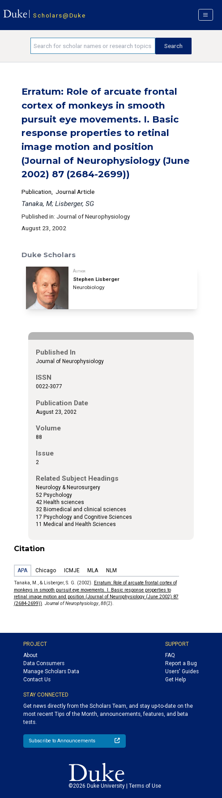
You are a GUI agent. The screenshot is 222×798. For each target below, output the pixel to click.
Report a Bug (181, 663)
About (30, 655)
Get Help (175, 679)
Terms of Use (145, 786)
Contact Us (37, 679)
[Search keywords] (92, 46)
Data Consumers (43, 663)
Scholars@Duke (59, 15)
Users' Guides (182, 671)
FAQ (170, 655)
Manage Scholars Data (51, 671)
